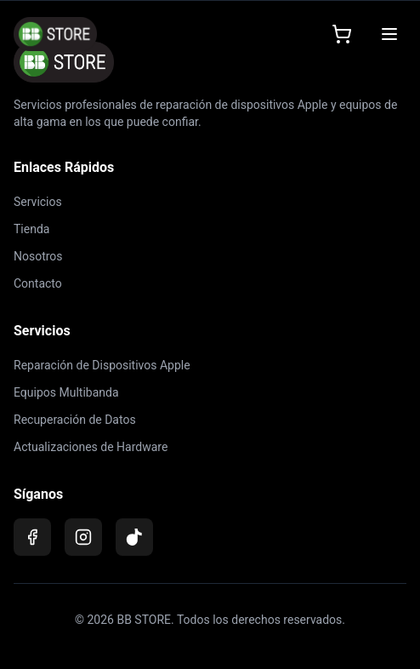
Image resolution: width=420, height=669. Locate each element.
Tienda (31, 229)
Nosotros (38, 256)
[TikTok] (134, 537)
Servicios (38, 202)
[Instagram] (83, 537)
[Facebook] (32, 537)
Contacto (38, 283)
